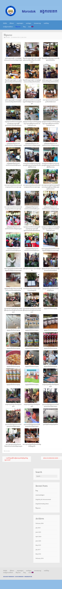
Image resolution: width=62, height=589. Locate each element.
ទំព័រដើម (5, 23)
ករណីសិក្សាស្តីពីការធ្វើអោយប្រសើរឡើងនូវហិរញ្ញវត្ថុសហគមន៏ (16, 459)
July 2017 (38, 549)
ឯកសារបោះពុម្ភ (37, 23)
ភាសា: (30, 26)
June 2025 (38, 532)
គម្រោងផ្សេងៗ (20, 23)
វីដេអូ (24, 26)
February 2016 (39, 558)
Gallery (8, 37)
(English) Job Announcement (43, 499)
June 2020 (38, 541)
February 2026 (39, 523)
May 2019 (38, 545)
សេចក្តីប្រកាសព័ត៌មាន (8, 26)
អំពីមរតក (12, 23)
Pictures (7, 451)
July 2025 (38, 527)
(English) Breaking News (51, 458)
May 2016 (38, 554)
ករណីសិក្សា (46, 23)
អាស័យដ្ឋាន (28, 23)
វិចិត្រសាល (18, 26)
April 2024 (38, 536)
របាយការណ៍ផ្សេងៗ (40, 495)
